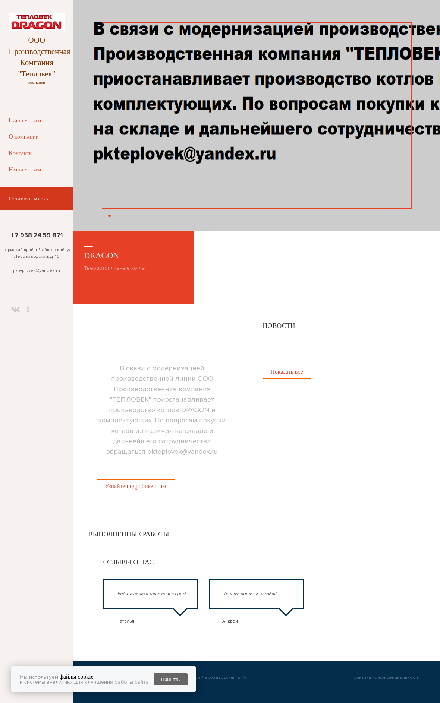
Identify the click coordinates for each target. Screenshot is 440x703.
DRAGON (101, 255)
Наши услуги (25, 120)
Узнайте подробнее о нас (136, 486)
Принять (170, 679)
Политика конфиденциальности (384, 677)
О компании (23, 136)
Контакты (20, 153)
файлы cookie (77, 677)
